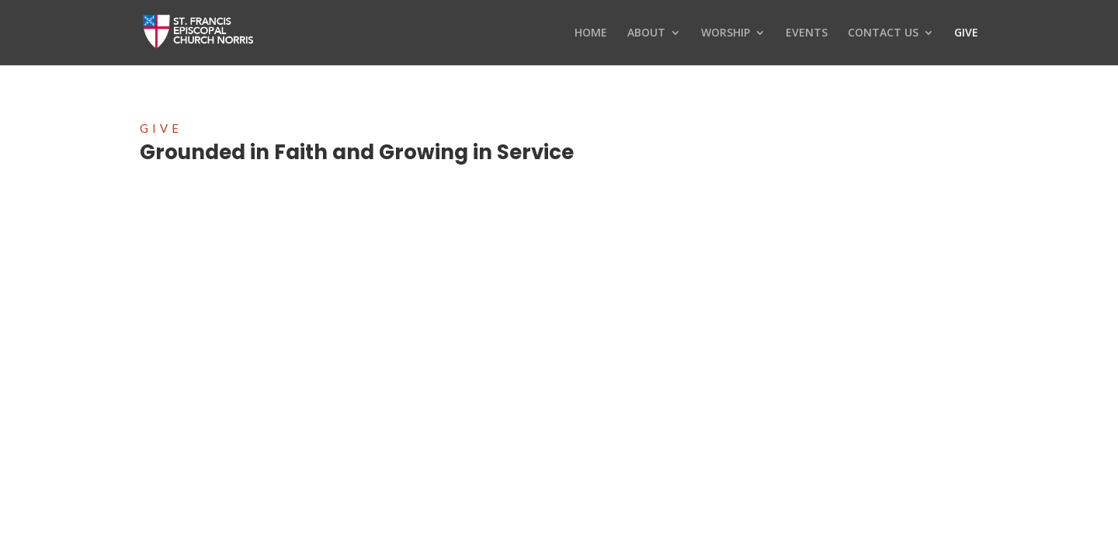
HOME (591, 33)
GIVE (966, 33)
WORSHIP (725, 33)
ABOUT (646, 33)
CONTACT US (883, 33)
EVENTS (807, 33)
